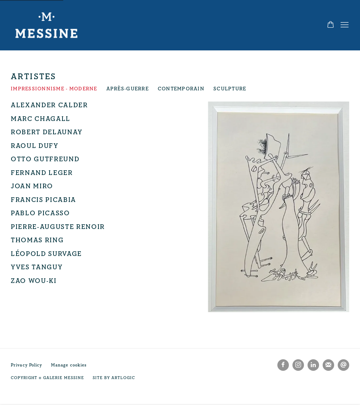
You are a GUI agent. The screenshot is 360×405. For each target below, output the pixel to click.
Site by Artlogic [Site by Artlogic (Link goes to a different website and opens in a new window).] (114, 378)
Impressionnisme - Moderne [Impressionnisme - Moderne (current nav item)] (54, 88)
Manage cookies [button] (69, 365)
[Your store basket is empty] (330, 25)
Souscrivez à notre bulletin (328, 365)
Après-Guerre (127, 88)
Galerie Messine (47, 25)
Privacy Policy (26, 365)
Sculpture (229, 88)
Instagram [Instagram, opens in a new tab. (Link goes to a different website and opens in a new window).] (298, 365)
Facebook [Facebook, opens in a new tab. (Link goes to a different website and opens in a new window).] (283, 365)
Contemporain (181, 88)
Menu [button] (343, 25)
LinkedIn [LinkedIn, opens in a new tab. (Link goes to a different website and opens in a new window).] (313, 365)
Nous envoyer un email (343, 365)
